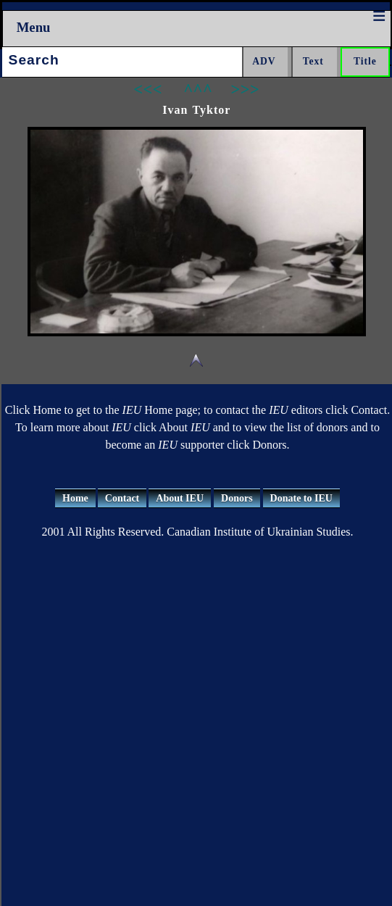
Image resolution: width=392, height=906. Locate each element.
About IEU (180, 498)
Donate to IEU (301, 498)
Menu (34, 27)
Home (75, 498)
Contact (122, 498)
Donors (237, 498)
